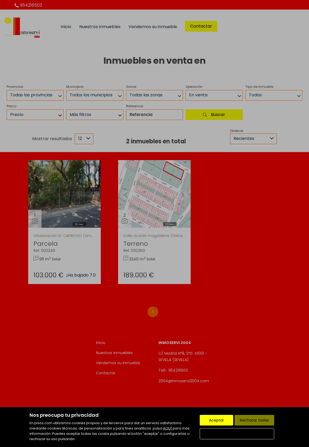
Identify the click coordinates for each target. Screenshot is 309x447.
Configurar (237, 433)
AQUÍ (167, 428)
